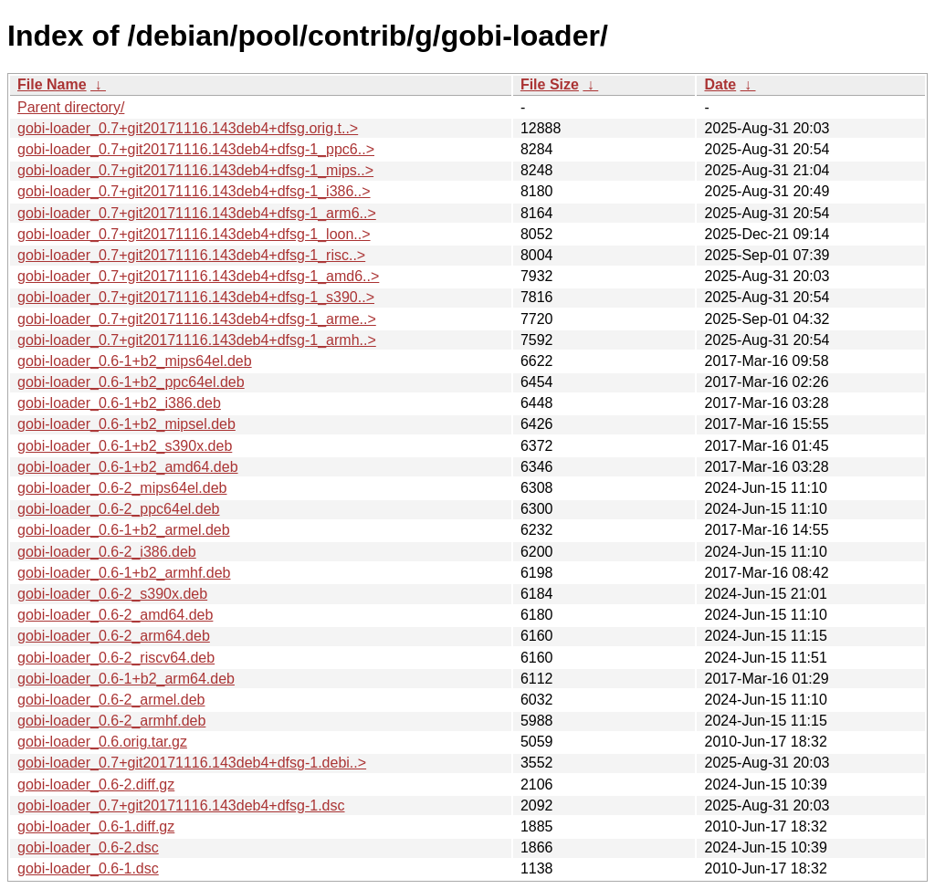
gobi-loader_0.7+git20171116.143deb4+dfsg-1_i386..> (194, 191)
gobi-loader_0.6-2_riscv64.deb (116, 657)
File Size (549, 84)
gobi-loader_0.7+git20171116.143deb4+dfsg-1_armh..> (196, 340)
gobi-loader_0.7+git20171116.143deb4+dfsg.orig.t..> (187, 128)
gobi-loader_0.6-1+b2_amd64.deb (127, 467)
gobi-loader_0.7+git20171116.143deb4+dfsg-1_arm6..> (196, 213)
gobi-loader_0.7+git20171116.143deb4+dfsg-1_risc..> (191, 255)
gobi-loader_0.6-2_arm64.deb (113, 635)
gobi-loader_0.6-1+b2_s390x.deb (124, 446)
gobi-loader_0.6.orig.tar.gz (102, 741)
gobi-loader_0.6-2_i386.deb (106, 552)
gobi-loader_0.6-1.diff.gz (95, 826)
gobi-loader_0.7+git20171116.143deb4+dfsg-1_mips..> (195, 170)
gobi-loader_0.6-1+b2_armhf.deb (124, 572)
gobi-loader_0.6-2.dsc (88, 847)
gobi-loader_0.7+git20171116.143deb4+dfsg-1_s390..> (195, 297)
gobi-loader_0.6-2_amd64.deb (115, 614)
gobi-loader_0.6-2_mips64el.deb (122, 488)
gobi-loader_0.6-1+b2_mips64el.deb (134, 361)
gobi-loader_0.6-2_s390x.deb (112, 593)
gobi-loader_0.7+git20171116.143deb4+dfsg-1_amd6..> (198, 276)
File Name (52, 84)
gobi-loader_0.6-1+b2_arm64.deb (126, 678)
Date (720, 84)
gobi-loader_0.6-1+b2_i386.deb (119, 403)
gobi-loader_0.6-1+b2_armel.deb (123, 530)
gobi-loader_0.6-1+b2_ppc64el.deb (131, 382)
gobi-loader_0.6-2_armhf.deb (111, 720)
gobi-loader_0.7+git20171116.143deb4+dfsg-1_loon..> (194, 234)
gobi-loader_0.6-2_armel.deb (111, 699)
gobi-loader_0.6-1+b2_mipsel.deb (126, 424)
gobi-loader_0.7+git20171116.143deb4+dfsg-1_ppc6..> (195, 149)
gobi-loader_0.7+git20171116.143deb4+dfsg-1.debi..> (191, 762)
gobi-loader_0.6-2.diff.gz (95, 784)
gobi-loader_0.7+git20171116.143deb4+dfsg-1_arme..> (196, 319)
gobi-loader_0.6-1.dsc (88, 868)
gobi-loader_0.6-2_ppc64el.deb (118, 509)
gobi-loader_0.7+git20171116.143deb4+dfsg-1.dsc (181, 805)
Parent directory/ (70, 107)
